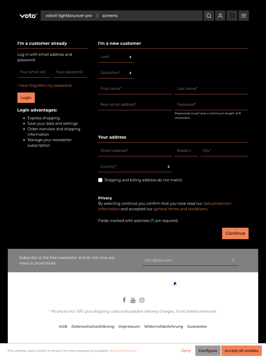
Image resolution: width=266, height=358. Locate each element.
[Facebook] (124, 301)
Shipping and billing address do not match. (143, 180)
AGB (63, 326)
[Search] (209, 15)
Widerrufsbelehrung (163, 326)
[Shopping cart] (232, 15)
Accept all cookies (241, 350)
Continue (235, 233)
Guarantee (197, 326)
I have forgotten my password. (44, 85)
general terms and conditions (180, 209)
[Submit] (233, 260)
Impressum (129, 326)
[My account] (220, 15)
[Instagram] (142, 301)
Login (26, 97)
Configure (208, 350)
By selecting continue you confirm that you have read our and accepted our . (165, 206)
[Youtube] (133, 301)
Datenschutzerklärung (92, 326)
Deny (186, 350)
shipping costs (106, 311)
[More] (243, 15)
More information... (123, 351)
